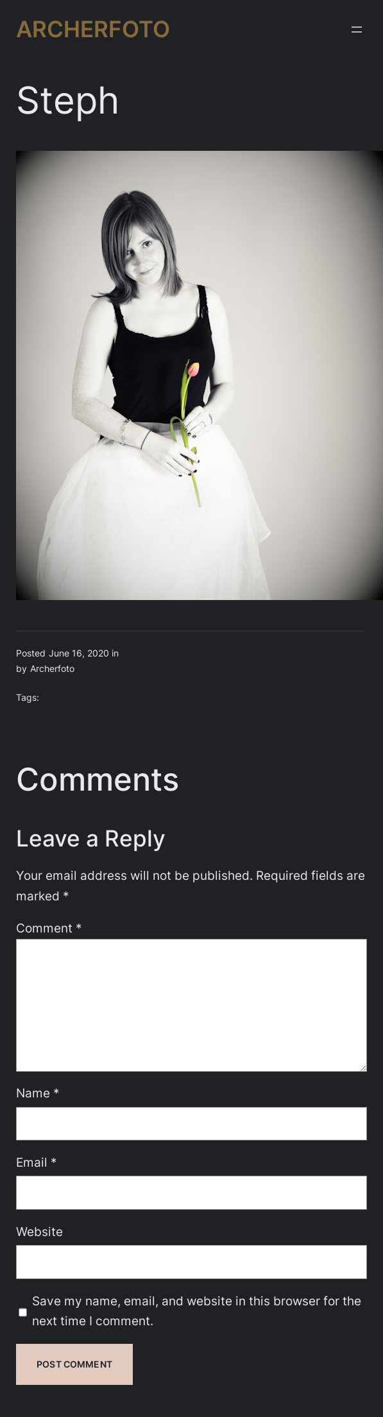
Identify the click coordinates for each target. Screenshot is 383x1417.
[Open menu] (356, 29)
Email (36, 1162)
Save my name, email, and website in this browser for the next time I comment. (196, 1311)
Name (38, 1093)
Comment (49, 928)
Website (39, 1231)
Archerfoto (93, 28)
